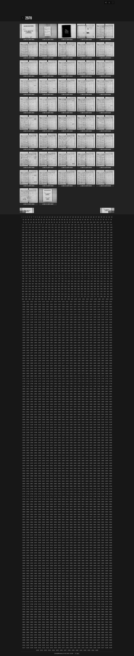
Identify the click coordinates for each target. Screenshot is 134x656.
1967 (35, 406)
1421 (94, 345)
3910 (75, 622)
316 (92, 240)
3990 (27, 632)
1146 (98, 314)
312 (79, 240)
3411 (102, 565)
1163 (75, 317)
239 (46, 235)
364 (66, 245)
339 (75, 242)
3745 (59, 604)
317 (95, 240)
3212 (43, 545)
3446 (59, 571)
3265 (71, 550)
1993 (43, 409)
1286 (106, 330)
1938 (102, 401)
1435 (59, 348)
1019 (59, 301)
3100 (55, 532)
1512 (79, 355)
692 (88, 271)
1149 (110, 314)
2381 (31, 453)
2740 (87, 491)
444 (59, 250)
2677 (110, 483)
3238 (55, 547)
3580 (43, 586)
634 (85, 265)
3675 (55, 596)
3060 (79, 527)
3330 (55, 558)
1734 (27, 381)
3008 (55, 522)
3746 (63, 604)
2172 (23, 430)
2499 (43, 465)
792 (43, 281)
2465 (90, 460)
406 (82, 248)
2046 (71, 414)
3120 (43, 535)
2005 (90, 409)
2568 (43, 473)
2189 (90, 430)
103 (88, 222)
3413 (110, 565)
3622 (27, 591)
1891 (98, 396)
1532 (67, 358)
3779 (102, 606)
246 (69, 235)
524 (33, 258)
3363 (94, 560)
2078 (106, 417)
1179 (47, 319)
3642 (106, 591)
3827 (110, 612)
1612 (110, 365)
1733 (23, 381)
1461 (63, 350)
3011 (67, 522)
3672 (43, 596)
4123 (98, 645)
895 (101, 289)
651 (49, 268)
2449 (27, 460)
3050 (39, 527)
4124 (102, 645)
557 (49, 260)
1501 (35, 355)
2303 (87, 442)
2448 (23, 460)
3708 (94, 599)
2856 (90, 504)
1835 (59, 391)
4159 (73, 650)
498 (39, 255)
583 (43, 263)
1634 (87, 368)
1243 (27, 327)
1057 (110, 304)
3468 (55, 573)
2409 (51, 455)
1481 (47, 353)
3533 (39, 581)
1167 (90, 317)
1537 (87, 358)
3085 (87, 530)
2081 (27, 419)
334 (59, 242)
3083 (79, 530)
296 (26, 240)
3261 (55, 550)
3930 (63, 624)
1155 (43, 317)
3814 (59, 612)
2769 (110, 494)
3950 (51, 627)
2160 (67, 427)
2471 (23, 463)
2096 (87, 419)
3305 (47, 555)
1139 (71, 314)
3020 (102, 522)
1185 (71, 319)
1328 (90, 335)
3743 (51, 604)
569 (88, 260)
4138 (67, 647)
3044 (106, 524)
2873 (67, 506)
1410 (51, 345)
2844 (43, 504)
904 (39, 291)
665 (95, 268)
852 (52, 286)
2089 (59, 419)
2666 (67, 483)
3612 (79, 588)
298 (33, 240)
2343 (63, 447)
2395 (87, 453)
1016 (47, 301)
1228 (59, 324)
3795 (75, 609)
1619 (27, 368)
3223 (87, 545)
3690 (23, 599)
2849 (63, 504)
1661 (102, 371)
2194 (110, 430)
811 (105, 281)
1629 (67, 368)
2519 (31, 468)
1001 (79, 299)
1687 (23, 376)
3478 (94, 573)
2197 (31, 432)
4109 (43, 645)
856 (66, 286)
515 (95, 255)
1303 (83, 332)
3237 (51, 547)
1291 (35, 332)
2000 (71, 409)
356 (39, 245)
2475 (39, 463)
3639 (94, 591)
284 (79, 237)
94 (62, 222)
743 (72, 276)
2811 (94, 499)
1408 (43, 345)
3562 (63, 583)
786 (23, 281)
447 (69, 250)
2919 (67, 512)
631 (75, 265)
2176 (39, 430)
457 (101, 250)
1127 (23, 314)
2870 (55, 506)
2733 (59, 491)
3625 (39, 591)
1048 (75, 304)
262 (30, 237)
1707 (102, 376)
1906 (67, 399)
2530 (75, 468)
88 (46, 222)
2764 (90, 494)
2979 (31, 519)
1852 (35, 394)
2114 (67, 422)
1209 (75, 322)
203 (39, 232)
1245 (35, 327)
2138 (71, 424)
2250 (59, 437)
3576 (27, 586)
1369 (71, 340)
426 (33, 250)
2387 (55, 453)
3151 (75, 537)
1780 (23, 386)
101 (81, 222)
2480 (59, 463)
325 (30, 242)
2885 (23, 509)
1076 (94, 306)
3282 (47, 553)
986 (29, 299)
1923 (43, 401)
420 (105, 248)
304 (52, 240)
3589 (79, 586)
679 (46, 271)
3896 (110, 619)
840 (108, 283)
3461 (27, 573)
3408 (90, 565)
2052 (94, 414)
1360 (35, 340)
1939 (106, 401)
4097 (87, 642)
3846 (94, 614)
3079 (63, 530)
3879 (43, 619)
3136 (106, 535)
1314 (35, 335)
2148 (110, 424)
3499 (87, 576)
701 (26, 273)
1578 (67, 363)
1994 (47, 409)
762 (39, 278)
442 (52, 250)
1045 (63, 304)
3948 (43, 627)
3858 (51, 617)
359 (49, 245)
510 (79, 255)
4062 (39, 640)
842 (23, 286)
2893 (55, 509)
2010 (110, 409)
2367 (67, 450)
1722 (71, 378)
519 (108, 255)
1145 (94, 314)
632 (79, 265)
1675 (67, 373)
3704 (79, 599)
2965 (67, 517)
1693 (47, 376)
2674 (98, 483)
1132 (43, 314)
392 (36, 248)
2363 (51, 450)
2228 (63, 435)
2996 (98, 519)
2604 (94, 476)
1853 (39, 394)
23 (60, 217)
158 (75, 227)
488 (98, 253)
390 (30, 248)
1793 (75, 386)
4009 (102, 632)
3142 (39, 537)
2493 (110, 463)
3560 (55, 583)
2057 (23, 417)
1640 (110, 368)
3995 (47, 632)
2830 (79, 501)
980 (101, 296)
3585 (63, 586)
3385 (90, 563)
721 (92, 273)
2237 (98, 435)
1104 (23, 312)
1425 (110, 345)
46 (28, 219)
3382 (79, 563)
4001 (71, 632)
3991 (31, 632)
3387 (98, 563)
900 (26, 291)
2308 (106, 442)
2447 (110, 458)
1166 (87, 317)
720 (88, 273)
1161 (67, 317)
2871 (59, 506)
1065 (51, 306)
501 (49, 255)
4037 (31, 637)
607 (26, 265)
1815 (71, 389)
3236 (47, 547)
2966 (71, 517)
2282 (94, 440)
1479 (39, 353)
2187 (83, 430)
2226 (55, 435)
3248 (94, 547)
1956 (83, 404)
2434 (59, 458)
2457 (59, 460)
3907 (63, 622)
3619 (106, 588)
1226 (51, 324)
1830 (39, 391)
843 (26, 286)
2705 (39, 489)
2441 (87, 458)
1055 (102, 304)
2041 (51, 414)
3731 (94, 601)
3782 (23, 609)
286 (85, 237)
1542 (106, 358)
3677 (63, 596)
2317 (51, 445)
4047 (71, 637)
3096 (39, 532)
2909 (27, 512)
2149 (23, 427)
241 (52, 235)
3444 (51, 571)
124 (66, 224)
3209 (31, 545)
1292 (39, 332)
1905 (63, 399)
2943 (71, 514)
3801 (98, 609)
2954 (23, 517)
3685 (94, 596)
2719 (94, 489)
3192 (55, 542)
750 (95, 276)
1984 (98, 406)
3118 (35, 535)
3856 (43, 617)
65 (77, 219)
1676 (71, 373)
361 (56, 245)
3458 (106, 571)
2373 (90, 450)
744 (75, 276)
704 (36, 273)
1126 (110, 312)
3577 (31, 586)
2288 (27, 442)
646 (33, 268)
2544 (39, 471)
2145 (98, 424)
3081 (71, 530)
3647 (35, 594)
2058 (27, 417)
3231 (27, 547)
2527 (63, 468)
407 (85, 248)
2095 (83, 419)
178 (49, 230)
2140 (79, 424)
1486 (67, 353)
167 (105, 227)
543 (95, 258)
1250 (55, 327)
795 (52, 281)
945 (82, 294)
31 (80, 217)
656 (66, 268)
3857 (47, 617)
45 (26, 219)
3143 (43, 537)
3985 (98, 629)
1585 (94, 363)
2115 (71, 422)
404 (75, 248)
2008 (102, 409)
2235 (90, 435)
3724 (67, 601)
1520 (110, 355)
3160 (110, 537)
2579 (87, 473)
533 (62, 258)
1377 (102, 340)
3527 (106, 578)
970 (72, 296)
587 (56, 263)
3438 (27, 571)
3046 (23, 527)
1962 (106, 404)
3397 (47, 565)
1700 (75, 376)
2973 (98, 517)
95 (64, 222)
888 (79, 289)
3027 (39, 524)
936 (52, 294)
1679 (83, 373)
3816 (67, 612)
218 (85, 232)
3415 (27, 568)
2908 (23, 512)
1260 (94, 327)
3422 (55, 568)
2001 (75, 409)
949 (95, 294)
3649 (43, 594)
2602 (87, 476)
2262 (106, 437)
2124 (106, 422)
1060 (31, 306)
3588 (75, 586)
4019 (51, 635)
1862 (75, 394)
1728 (94, 378)
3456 (98, 571)
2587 (27, 476)
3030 (51, 524)
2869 (51, 506)
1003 (87, 299)
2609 (23, 478)
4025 (75, 635)
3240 (63, 547)
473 (62, 253)
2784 (79, 496)
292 (105, 237)
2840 (27, 504)
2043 (59, 414)
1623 (43, 368)
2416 (79, 455)
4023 (67, 635)
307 (62, 240)
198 (23, 232)
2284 (102, 440)
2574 (67, 473)
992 (49, 299)
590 (66, 263)
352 (26, 245)
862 (85, 286)
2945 (79, 514)
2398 (98, 453)
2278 (79, 440)
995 (59, 299)
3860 (59, 617)
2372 (87, 450)
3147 (59, 537)
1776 (98, 383)
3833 (43, 614)
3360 (83, 560)
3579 (39, 586)
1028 (94, 301)
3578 (35, 586)
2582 (98, 473)
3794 (71, 609)
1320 (59, 335)
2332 (110, 445)
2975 (106, 517)
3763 (39, 606)
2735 (67, 491)
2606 (102, 476)
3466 (47, 573)
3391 (23, 565)
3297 (106, 553)
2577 (79, 473)
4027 (83, 635)
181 (59, 230)
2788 (94, 496)
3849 (106, 614)
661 (82, 268)
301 (43, 240)
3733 (102, 601)
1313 (31, 335)
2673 (94, 483)
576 (111, 260)
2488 (90, 463)
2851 (71, 504)
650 (46, 268)
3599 (27, 588)
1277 (71, 330)
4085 (39, 642)
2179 (51, 430)
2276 (71, 440)
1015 (43, 301)
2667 (71, 483)
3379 (67, 563)
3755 (98, 604)
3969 (35, 629)
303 (49, 240)
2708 (51, 489)
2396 (90, 453)
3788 (47, 609)
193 (98, 230)
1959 (94, 404)
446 (66, 250)
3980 (79, 629)
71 (93, 219)
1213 (90, 322)
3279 (35, 553)
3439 (31, 571)
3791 (59, 609)
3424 (63, 568)
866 (98, 286)
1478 (35, 353)
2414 (71, 455)
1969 (43, 406)
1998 (63, 409)
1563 (98, 360)
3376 (55, 563)
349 (108, 242)
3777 (94, 606)
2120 (90, 422)
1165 (83, 317)
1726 (87, 378)
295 (23, 240)
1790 (63, 386)
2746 (110, 491)
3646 (31, 594)
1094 (75, 309)
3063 (90, 527)
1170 (102, 317)
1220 (27, 324)
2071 (79, 417)
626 (59, 265)
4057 (110, 637)
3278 (31, 553)
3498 (83, 576)
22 (57, 217)
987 (33, 299)
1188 (83, 319)
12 (44, 217)
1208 (71, 322)
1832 (47, 391)
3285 (59, 553)
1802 (110, 386)
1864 (83, 394)
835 (92, 283)
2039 (43, 414)
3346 (27, 560)
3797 (83, 609)
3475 (83, 573)
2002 (79, 409)
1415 (71, 345)
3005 (43, 522)
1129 (31, 314)
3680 (75, 596)
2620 (67, 478)
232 (33, 235)
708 (49, 273)
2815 (110, 499)
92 (57, 222)
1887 (83, 396)
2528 (67, 468)
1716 (47, 378)
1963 (110, 404)
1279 (79, 330)
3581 (47, 586)
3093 (27, 532)
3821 (87, 612)
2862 (23, 506)
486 (92, 253)
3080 (67, 530)
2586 (23, 476)
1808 (43, 389)
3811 (47, 612)
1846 (102, 391)
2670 (83, 483)
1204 (55, 322)
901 (30, 291)
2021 (63, 412)
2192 (102, 430)
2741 (90, 491)
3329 (51, 558)
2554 (79, 471)
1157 (51, 317)
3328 (47, 558)
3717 (39, 601)
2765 (94, 494)
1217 (106, 322)
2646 (79, 481)
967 (62, 296)
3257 (39, 550)
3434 (102, 568)
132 (82, 224)
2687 (59, 486)
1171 (106, 317)
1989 (27, 409)
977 (95, 296)
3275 (110, 550)
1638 (102, 368)
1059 (27, 306)
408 (88, 248)
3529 (23, 581)
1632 (79, 368)
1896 (27, 399)
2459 (67, 460)
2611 (31, 478)
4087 (47, 642)
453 (88, 250)
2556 (87, 471)
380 (88, 245)
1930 (71, 401)
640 (105, 265)
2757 (63, 494)
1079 (106, 306)
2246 (43, 437)
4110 (47, 645)
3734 (106, 601)
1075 (90, 306)
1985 (102, 406)
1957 (87, 404)
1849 (23, 394)
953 (108, 294)
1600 (63, 365)
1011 (27, 301)
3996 (51, 632)
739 (59, 276)
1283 (94, 330)
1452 (27, 350)
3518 (71, 578)
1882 (63, 396)
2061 (39, 417)
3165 (39, 540)
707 (46, 273)
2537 (102, 468)
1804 (27, 389)
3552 (23, 583)
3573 (106, 583)
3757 (106, 604)
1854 (43, 394)
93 (59, 222)
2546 (47, 471)
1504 (47, 355)
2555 (83, 471)
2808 (83, 499)
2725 (27, 491)
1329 (94, 335)
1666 (31, 373)
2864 (31, 506)
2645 (75, 481)
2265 (27, 440)
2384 (43, 453)
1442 (87, 348)
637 (95, 265)
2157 (55, 427)
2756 (59, 494)
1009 (111, 299)
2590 (39, 476)
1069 (67, 306)
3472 (71, 573)
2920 (71, 512)
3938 (94, 624)
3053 (51, 527)
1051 (87, 304)
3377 (59, 563)
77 (108, 219)
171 (26, 230)
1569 (31, 363)
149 (46, 227)
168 (108, 227)
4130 (35, 647)
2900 (83, 509)
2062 (43, 417)
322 (111, 240)
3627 (47, 591)
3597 (110, 586)
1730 (102, 378)
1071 (75, 306)
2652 (102, 481)
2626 (90, 478)
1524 (35, 358)
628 (66, 265)
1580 (75, 363)
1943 (31, 404)
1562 (94, 360)
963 (49, 296)
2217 (110, 432)
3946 (35, 627)
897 (108, 289)
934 (46, 294)
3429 (83, 568)
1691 (39, 376)
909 (56, 291)
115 (36, 224)
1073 (83, 306)
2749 (31, 494)
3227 (102, 545)
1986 (106, 406)
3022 (110, 522)
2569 (47, 473)
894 (98, 289)
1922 (39, 401)
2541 (27, 471)
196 (108, 230)
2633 (27, 481)
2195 (23, 432)
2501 (51, 465)
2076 (98, 417)
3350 (43, 560)
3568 (87, 583)
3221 (79, 545)
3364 (98, 560)
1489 (79, 353)
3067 (106, 527)
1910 (83, 399)
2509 (83, 465)
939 (62, 294)
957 (30, 296)
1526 (43, 358)
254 (95, 235)
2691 (75, 486)
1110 (47, 312)
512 (85, 255)
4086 (43, 642)
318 (98, 240)
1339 (43, 337)
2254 (75, 437)
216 (79, 232)
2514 (102, 465)
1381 (27, 342)
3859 (55, 617)
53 (46, 219)
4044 (59, 637)
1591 (27, 365)
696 (101, 271)
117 (43, 224)
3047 (27, 527)
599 (95, 263)
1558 (79, 360)
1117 (75, 312)
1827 (27, 391)
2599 (75, 476)
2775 (43, 496)
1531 (63, 358)
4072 (79, 640)
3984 (94, 629)
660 (79, 268)
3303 (39, 555)
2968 (79, 517)
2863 (27, 506)
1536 (83, 358)
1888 (87, 396)
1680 (87, 373)
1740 (51, 381)
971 (75, 296)
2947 (87, 514)
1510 (71, 355)
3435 (106, 568)
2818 (31, 501)
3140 (31, 537)
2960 (47, 517)
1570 (35, 363)
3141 (35, 537)
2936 (43, 514)
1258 (87, 327)
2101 (106, 419)
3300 (27, 555)
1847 (106, 391)
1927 (59, 401)
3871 (102, 617)
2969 (83, 517)
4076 (94, 640)
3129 (79, 535)
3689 (110, 596)
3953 (63, 627)
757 (26, 278)
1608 (94, 365)
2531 (79, 468)
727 (111, 273)
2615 (47, 478)
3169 (55, 540)
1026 (87, 301)
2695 (90, 486)
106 (97, 222)
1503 (43, 355)
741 (66, 276)
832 (82, 283)
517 (101, 255)
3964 (106, 627)
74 (100, 219)
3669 (31, 596)
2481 (63, 463)
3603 (43, 588)
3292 (87, 553)
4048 (75, 637)
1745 (67, 381)
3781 (110, 606)
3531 (31, 581)
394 (43, 248)
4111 (51, 645)
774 (75, 278)
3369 (27, 563)
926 (111, 291)
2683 (43, 486)
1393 (75, 342)
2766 (98, 494)
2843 (39, 504)
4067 (59, 640)
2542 (31, 471)
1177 (39, 319)
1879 (51, 396)
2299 (71, 442)
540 (85, 258)
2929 (106, 512)
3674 (51, 596)
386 (108, 245)
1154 (39, 317)
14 (49, 217)
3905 (55, 622)
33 (86, 217)
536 (72, 258)
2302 (83, 442)
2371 (83, 450)
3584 (59, 586)
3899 (31, 622)
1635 (90, 368)
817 (33, 283)
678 (43, 271)
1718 (55, 378)
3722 (59, 601)
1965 (27, 406)
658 (72, 268)
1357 (23, 340)
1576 (59, 363)
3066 (102, 527)
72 (95, 219)
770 (66, 278)
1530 (59, 358)
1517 (98, 355)
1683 (98, 373)
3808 (35, 612)
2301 (79, 442)
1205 (59, 322)
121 (56, 224)
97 (70, 222)
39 (101, 217)
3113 (106, 532)
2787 (90, 496)
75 (103, 219)
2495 (27, 465)
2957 (35, 517)
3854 (35, 617)
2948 (90, 514)
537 (75, 258)
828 (69, 283)
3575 (23, 586)
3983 (90, 629)
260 (23, 237)
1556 (71, 360)
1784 (39, 386)
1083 (31, 309)
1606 (87, 365)
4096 (83, 642)
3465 (43, 573)
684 (62, 271)
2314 (39, 445)
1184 (67, 319)
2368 (71, 450)
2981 (39, 519)
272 (62, 237)
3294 (94, 553)
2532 (83, 468)
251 (85, 235)
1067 (59, 306)
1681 (90, 373)
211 (66, 232)
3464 (39, 573)
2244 (35, 437)
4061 (35, 640)
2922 (79, 512)
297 (30, 240)
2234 (87, 435)
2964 (63, 517)
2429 (39, 458)
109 (107, 222)
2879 (90, 506)
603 (108, 263)
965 (56, 296)
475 (69, 253)
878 (46, 289)
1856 (51, 394)
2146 (102, 424)
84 (36, 222)
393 (39, 248)
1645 (39, 371)
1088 (51, 309)
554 (39, 260)
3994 (43, 632)
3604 (47, 588)
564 (72, 260)
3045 (110, 524)
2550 (63, 471)
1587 (102, 363)
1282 (90, 330)
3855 (39, 617)
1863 (79, 394)
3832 (39, 614)
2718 (90, 489)
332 (52, 242)
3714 (27, 601)
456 (98, 250)
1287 (110, 330)
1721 (67, 378)
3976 (63, 629)
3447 (63, 571)
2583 (102, 473)
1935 (90, 401)
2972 (94, 517)
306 (59, 240)
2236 (94, 435)
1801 (106, 386)
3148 (63, 537)
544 (98, 258)
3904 (51, 622)
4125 (106, 645)
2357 (27, 450)
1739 (47, 381)
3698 (55, 599)
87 (44, 222)
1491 (87, 353)
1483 (55, 353)
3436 (110, 568)
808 (95, 281)
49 (36, 219)
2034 (23, 414)
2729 (43, 491)
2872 (63, 506)
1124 (102, 312)
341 (82, 242)
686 (69, 271)
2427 (31, 458)
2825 (59, 501)
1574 (51, 363)
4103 (110, 642)
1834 (55, 391)
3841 (75, 614)
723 (98, 273)
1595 (43, 365)
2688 (63, 486)
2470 (110, 460)
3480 (102, 573)
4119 (83, 645)
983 (111, 296)
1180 (51, 319)
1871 (110, 394)
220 (92, 232)
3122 (51, 535)
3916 (98, 622)
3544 (83, 581)
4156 (61, 650)
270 (56, 237)
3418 (39, 568)
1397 (90, 342)
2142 (87, 424)
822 (49, 283)
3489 (47, 576)
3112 (102, 532)
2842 (35, 504)
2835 (98, 501)
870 (111, 286)
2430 (43, 458)
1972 (51, 406)
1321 (63, 335)
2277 (75, 440)
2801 (55, 499)
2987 (63, 519)
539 (82, 258)
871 (23, 289)
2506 (71, 465)
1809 (47, 389)
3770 (67, 606)
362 (59, 245)
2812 (98, 499)
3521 (83, 578)
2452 (39, 460)
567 (82, 260)
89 (49, 222)
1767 (63, 383)
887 (75, 289)
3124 (59, 535)
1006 (99, 299)
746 (82, 276)
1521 (23, 358)
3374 (47, 563)
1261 (98, 327)
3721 (55, 601)
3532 (35, 581)
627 (62, 265)
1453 (31, 350)
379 (85, 245)
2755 (55, 494)
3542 (75, 581)
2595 (59, 476)
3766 (51, 606)
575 (108, 260)
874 (33, 289)
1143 (87, 314)
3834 (47, 614)
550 (26, 260)
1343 (59, 337)
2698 (102, 486)
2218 (23, 435)
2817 (27, 501)
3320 (106, 555)
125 (69, 224)
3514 (55, 578)
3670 (35, 596)
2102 (110, 419)
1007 (103, 299)
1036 (27, 304)
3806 (27, 612)
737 (52, 276)
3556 (39, 583)
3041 (94, 524)
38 (99, 217)
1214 (94, 322)
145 (33, 227)
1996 (55, 409)
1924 (47, 401)
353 (30, 245)
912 (66, 291)
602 (105, 263)
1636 (94, 368)
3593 (94, 586)
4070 (71, 640)
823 (52, 283)
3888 (79, 619)
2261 (102, 437)
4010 (106, 632)
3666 (110, 594)
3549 (102, 581)
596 (85, 263)
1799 (98, 386)
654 (59, 268)
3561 (59, 583)
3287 (67, 553)
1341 (51, 337)
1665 (27, 373)
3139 (27, 537)
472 (59, 253)
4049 (79, 637)
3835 (51, 614)
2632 (23, 481)
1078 (102, 306)
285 (82, 237)
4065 (51, 640)
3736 (23, 604)
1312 (27, 335)
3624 (35, 591)
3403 (71, 565)
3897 (23, 622)
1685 (106, 373)
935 (49, 294)
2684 (47, 486)
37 (96, 217)
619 (36, 265)
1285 (102, 330)
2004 (87, 409)
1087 (47, 309)
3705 (83, 599)
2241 (23, 437)
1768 (67, 383)
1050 (83, 304)
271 (59, 237)
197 (111, 230)
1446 (102, 348)
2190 (94, 430)
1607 (90, 365)
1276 (67, 330)
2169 (102, 427)
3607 (59, 588)
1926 (55, 401)
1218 (110, 322)
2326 (87, 445)
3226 (98, 545)
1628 (63, 368)
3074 (43, 530)
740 (62, 276)
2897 (71, 509)
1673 (59, 373)
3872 (106, 617)
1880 (55, 396)
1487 (71, 353)
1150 (23, 317)
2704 (35, 489)
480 (85, 253)
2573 (63, 473)
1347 (75, 337)
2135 (59, 424)
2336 (35, 447)
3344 (110, 558)
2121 (94, 422)
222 (98, 232)
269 (52, 237)
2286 (110, 440)
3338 (87, 558)
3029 (47, 524)
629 (69, 265)
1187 (79, 319)
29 (75, 217)
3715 (31, 601)
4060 (31, 640)
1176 (35, 319)
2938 (51, 514)
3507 (27, 578)
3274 (106, 550)
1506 (55, 355)
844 (30, 286)
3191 (51, 542)
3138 (23, 537)
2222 (39, 435)
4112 (55, 645)
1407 (39, 345)
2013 (31, 412)
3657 (75, 594)
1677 (75, 373)
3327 (43, 558)
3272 (98, 550)
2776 (47, 496)
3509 (35, 578)
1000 (75, 299)
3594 (98, 586)
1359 (31, 340)
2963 (59, 517)
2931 (23, 514)
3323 (27, 558)
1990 (31, 409)
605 (23, 265)
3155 (90, 537)
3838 (63, 614)
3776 (90, 606)
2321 (67, 445)
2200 (43, 432)
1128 (27, 314)
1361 (39, 340)
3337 (83, 558)
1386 (47, 342)
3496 (75, 576)
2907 (110, 509)
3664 (102, 594)
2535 (94, 468)
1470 (94, 350)
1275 (63, 330)
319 (101, 240)
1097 (87, 309)
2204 (59, 432)
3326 (39, 558)
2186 (79, 430)
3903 (47, 622)
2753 (47, 494)
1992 (39, 409)
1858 (59, 394)
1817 (79, 389)
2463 (83, 460)
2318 (55, 445)
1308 (102, 332)
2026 (83, 412)
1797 (90, 386)
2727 (35, 491)
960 (39, 296)
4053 (94, 637)
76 (106, 219)
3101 (59, 532)
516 (98, 255)
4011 (110, 632)
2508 (79, 465)
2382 (35, 453)
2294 (51, 442)
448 (72, 250)
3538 (59, 581)
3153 (83, 537)
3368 (23, 563)
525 (36, 258)
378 (82, 245)
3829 (27, 614)
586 (52, 263)
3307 (55, 555)
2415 (75, 455)
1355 (106, 337)
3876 (31, 619)
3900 (35, 622)
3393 (31, 565)
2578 (83, 473)
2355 (110, 447)
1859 (63, 394)
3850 (110, 614)
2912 (39, 512)
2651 (98, 481)
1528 (51, 358)
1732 (110, 378)
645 (30, 268)
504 (59, 255)
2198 (35, 432)
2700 (110, 486)
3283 (51, 553)
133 (85, 224)
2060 (35, 417)
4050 (83, 637)
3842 (79, 614)
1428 (31, 348)
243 (59, 235)
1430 (39, 348)
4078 (102, 640)
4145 (94, 647)
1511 (75, 355)
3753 (90, 604)
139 (105, 224)
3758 (110, 604)
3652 (55, 594)
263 (33, 237)
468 (46, 253)
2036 (31, 414)
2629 (102, 478)
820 (43, 283)
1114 (63, 312)
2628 (98, 478)
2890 (43, 509)
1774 (90, 383)
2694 (87, 486)
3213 (47, 545)
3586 (67, 586)
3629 (55, 591)
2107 (39, 422)
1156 (47, 317)
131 (79, 224)
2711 (63, 489)
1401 (106, 342)
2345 (71, 447)
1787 (51, 386)
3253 (23, 550)
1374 (90, 340)
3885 (67, 619)
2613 (39, 478)
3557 (43, 583)
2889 (39, 509)
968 (66, 296)
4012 (23, 635)
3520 (79, 578)
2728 (39, 491)
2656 (27, 483)
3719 (47, 601)
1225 (47, 324)
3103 (67, 532)
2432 (51, 458)
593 (75, 263)
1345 (67, 337)
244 (62, 235)
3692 (31, 599)
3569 (90, 583)
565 (75, 260)
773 (72, 278)
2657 (31, 483)
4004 (83, 632)
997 (65, 299)
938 (59, 294)
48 (33, 219)
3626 (43, 591)
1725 (83, 378)
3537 (55, 581)
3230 (23, 547)
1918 (23, 401)
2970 (87, 517)
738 (56, 276)
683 (59, 271)
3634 (75, 591)
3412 (106, 565)
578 (26, 263)
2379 (23, 453)
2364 (55, 450)
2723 (110, 489)
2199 (39, 432)
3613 (83, 588)
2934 (35, 514)
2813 (102, 499)
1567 (23, 363)
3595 (102, 586)
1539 (94, 358)
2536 (98, 468)
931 (36, 294)
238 (43, 235)
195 (105, 230)
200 (30, 232)
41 (106, 217)
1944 (35, 404)
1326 (83, 335)
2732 (55, 491)
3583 (55, 586)
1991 (35, 409)
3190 (47, 542)
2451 (35, 460)
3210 (35, 545)
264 (36, 237)
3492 (59, 576)
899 (23, 291)
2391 (71, 453)
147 (39, 227)
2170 (106, 427)
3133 (94, 535)
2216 (106, 432)
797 (59, 281)
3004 (39, 522)
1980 (83, 406)
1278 (75, 330)
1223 (39, 324)
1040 (43, 304)
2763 (87, 494)
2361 (43, 450)
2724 (23, 491)
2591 (43, 476)
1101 (102, 309)
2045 (67, 414)
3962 (98, 627)
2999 (110, 519)
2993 (87, 519)
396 (49, 248)
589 (62, 263)
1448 (110, 348)
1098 (90, 309)
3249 (98, 547)
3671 (39, 596)
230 (26, 235)
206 (49, 232)
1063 (43, 306)
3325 (35, 558)
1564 (102, 360)
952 (105, 294)
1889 (90, 396)
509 (75, 255)
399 (59, 248)
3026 (35, 524)
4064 (47, 640)
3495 (71, 576)
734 (43, 276)
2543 (35, 471)
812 (108, 281)
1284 (98, 330)
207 (52, 232)
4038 (35, 637)
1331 (102, 335)
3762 (35, 606)
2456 (55, 460)
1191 (94, 319)
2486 (83, 463)
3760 (27, 606)
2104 (27, 422)
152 (56, 227)
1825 (110, 389)
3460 (23, 573)
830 (75, 283)
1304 (87, 332)
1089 (55, 309)
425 (30, 250)
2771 (27, 496)
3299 (23, 555)
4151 (41, 650)
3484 (27, 576)
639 (101, 265)
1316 (43, 335)
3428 (79, 568)
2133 (51, 424)
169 (111, 227)
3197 (75, 542)
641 (108, 265)
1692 (43, 376)
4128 (27, 647)
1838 (71, 391)
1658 (90, 371)
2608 (110, 476)
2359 (35, 450)
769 (62, 278)
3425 (67, 568)
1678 (79, 373)
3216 (59, 545)
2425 (23, 458)
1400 (102, 342)
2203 (55, 432)
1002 (83, 299)
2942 (67, 514)
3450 (75, 571)
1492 (90, 353)
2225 (51, 435)
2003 (83, 409)
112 (26, 224)
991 (46, 299)
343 (88, 242)
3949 (47, 627)
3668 (27, 596)
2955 (27, 517)
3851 (23, 617)
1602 (71, 365)
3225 (94, 545)
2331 (106, 445)
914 (72, 291)
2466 (94, 460)
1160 (63, 317)
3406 (83, 565)
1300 (71, 332)
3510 (39, 578)
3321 (110, 555)
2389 (63, 453)
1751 (90, 381)
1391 (67, 342)
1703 (87, 376)
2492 (106, 463)
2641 (59, 481)
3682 (83, 596)
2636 (39, 481)
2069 (71, 417)
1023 (75, 301)
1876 (39, 396)
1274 (59, 330)
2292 (43, 442)
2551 (67, 471)
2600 (79, 476)
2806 (75, 499)
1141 (79, 314)
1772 (83, 383)
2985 (55, 519)
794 (49, 281)
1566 (110, 360)
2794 (27, 499)
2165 (87, 427)
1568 (27, 363)
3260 (51, 550)
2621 (71, 478)
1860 (67, 394)
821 (46, 283)
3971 (43, 629)
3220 (75, 545)
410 (95, 248)
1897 (31, 399)
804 (82, 281)
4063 (43, 640)
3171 (63, 540)
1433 (51, 348)
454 (92, 250)
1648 (51, 371)
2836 (102, 501)
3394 (35, 565)
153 (59, 227)
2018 (51, 412)
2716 (83, 489)
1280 (83, 330)
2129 (35, 424)
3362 (90, 560)
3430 (87, 568)
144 (30, 227)
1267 (31, 330)
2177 (43, 430)
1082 (27, 309)
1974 (59, 406)
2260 (98, 437)
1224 (43, 324)
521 (23, 258)
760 (33, 278)
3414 (23, 568)
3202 (94, 542)
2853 (79, 504)
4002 (75, 632)
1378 (106, 340)
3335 (75, 558)
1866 (90, 394)
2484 (75, 463)
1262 (102, 327)
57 (57, 219)
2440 (83, 458)
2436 (67, 458)
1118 (79, 312)
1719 (59, 378)
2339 (47, 447)
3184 (23, 542)
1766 (59, 383)
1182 (59, 319)
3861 (63, 617)
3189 (43, 542)
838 (101, 283)
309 (69, 240)
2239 (106, 435)
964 (52, 296)
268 (49, 237)
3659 (83, 594)
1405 (31, 345)
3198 (79, 542)
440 (46, 250)
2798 (43, 499)
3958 (83, 627)
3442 (43, 571)
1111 (51, 312)
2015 (39, 412)
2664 (59, 483)
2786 (87, 496)
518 (105, 255)
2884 (110, 506)
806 (88, 281)
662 (85, 268)
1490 (83, 353)
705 (39, 273)
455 (95, 250)
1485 (63, 353)
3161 (23, 540)
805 (85, 281)
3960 (90, 627)
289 (95, 237)
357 (43, 245)
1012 (31, 301)
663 (88, 268)
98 (72, 222)
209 (59, 232)
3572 (102, 583)
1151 (27, 317)
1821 (94, 389)
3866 (83, 617)
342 (85, 242)
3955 (71, 627)
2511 (90, 465)
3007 (51, 522)
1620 (31, 368)
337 (69, 242)
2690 (71, 486)
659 (75, 268)
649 (43, 268)
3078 (59, 530)
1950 (59, 404)
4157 (65, 650)
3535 (47, 581)
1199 (35, 322)
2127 (27, 424)
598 (92, 263)
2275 (67, 440)
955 (23, 296)
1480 (43, 353)
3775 (87, 606)
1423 (102, 345)
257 (105, 235)
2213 (94, 432)
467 (43, 253)
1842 (87, 391)
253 (92, 235)
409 (92, 248)
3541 (71, 581)
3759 (23, 606)
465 (36, 253)
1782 (31, 386)
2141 (83, 424)
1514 (87, 355)
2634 (31, 481)
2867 (43, 506)
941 (69, 294)
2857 (94, 504)
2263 (110, 437)
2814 (106, 499)
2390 (67, 453)
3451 (79, 571)
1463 (71, 350)
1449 (23, 350)
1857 (55, 394)
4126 (110, 645)
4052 (90, 637)
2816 (23, 501)
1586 (98, 363)
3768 (59, 606)
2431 (47, 458)
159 (79, 227)
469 (49, 253)
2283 (98, 440)
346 (98, 242)
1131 (39, 314)
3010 (63, 522)
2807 (79, 499)
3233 (35, 547)
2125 (110, 422)
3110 (94, 532)
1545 (27, 360)
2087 (51, 419)
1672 (55, 373)
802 (75, 281)
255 (98, 235)
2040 (47, 414)
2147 (106, 424)
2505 (67, 465)
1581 (79, 363)
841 (111, 283)
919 (88, 291)
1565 (106, 360)
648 (39, 268)
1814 (67, 389)
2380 (27, 453)
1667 (35, 373)
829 (72, 283)
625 (56, 265)
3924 (39, 624)
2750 (35, 494)
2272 (55, 440)
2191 (98, 430)
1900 (43, 399)
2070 (75, 417)
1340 (47, 337)
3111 (98, 532)
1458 (51, 350)
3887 (75, 619)
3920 (23, 624)
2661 (47, 483)
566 (79, 260)
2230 (71, 435)
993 (52, 299)
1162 (71, 317)
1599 (59, 365)
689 (79, 271)
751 (98, 276)
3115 (23, 535)
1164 (79, 317)
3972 (47, 629)
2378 (110, 450)
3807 (31, 612)
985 (26, 299)
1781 (27, 386)
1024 (79, 301)
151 (52, 227)
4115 (67, 645)
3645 (27, 594)
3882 (55, 619)
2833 (90, 501)
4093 (71, 642)
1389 (59, 342)
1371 (79, 340)
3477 (90, 573)
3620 (110, 588)
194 (101, 230)
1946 (43, 404)
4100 (98, 642)
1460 (59, 350)
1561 (90, 360)
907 (49, 291)
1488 (75, 353)
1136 (59, 314)
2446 (106, 458)
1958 (90, 404)
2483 (71, 463)
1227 (55, 324)
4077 (98, 640)
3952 (59, 627)
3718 (43, 601)
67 (82, 219)
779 (92, 278)
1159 (59, 317)
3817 (71, 612)
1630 (71, 368)
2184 (71, 430)
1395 (83, 342)
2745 (106, 491)
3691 (27, 599)
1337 (35, 337)
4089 (55, 642)
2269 (43, 440)
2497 (35, 465)
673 (30, 271)
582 (39, 263)
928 (26, 294)
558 (52, 260)
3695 (43, 599)
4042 (51, 637)
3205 (106, 542)
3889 (83, 619)
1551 (51, 360)
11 (42, 217)
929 (30, 294)
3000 (23, 522)
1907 (71, 399)
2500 (47, 465)
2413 (67, 455)
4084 (35, 642)
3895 (106, 619)
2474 (35, 463)
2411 (59, 455)
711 (59, 273)
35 (91, 217)
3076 (51, 530)
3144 (47, 537)
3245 (83, 547)
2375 (98, 450)
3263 (63, 550)
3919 (110, 622)
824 (56, 283)
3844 (87, 614)
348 (105, 242)
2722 (106, 489)
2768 (106, 494)
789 (33, 281)
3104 (71, 532)
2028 (90, 412)
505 (62, 255)
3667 (23, 596)
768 (59, 278)
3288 (71, 553)
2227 (59, 435)
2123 (102, 422)
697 (105, 271)
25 (65, 217)
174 (36, 230)
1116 (71, 312)
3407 (87, 565)
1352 (94, 337)
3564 (71, 583)
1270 (43, 330)
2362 (47, 450)
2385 (47, 453)
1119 (83, 312)
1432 (47, 348)
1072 (79, 306)
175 (39, 230)
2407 (43, 455)
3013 (75, 522)
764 (46, 278)
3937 (90, 624)
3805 (23, 612)
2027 (87, 412)
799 (66, 281)
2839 (23, 504)
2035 (27, 414)
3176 (83, 540)
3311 (71, 555)
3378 (63, 563)
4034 (110, 635)
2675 (102, 483)
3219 (71, 545)
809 (98, 281)
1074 (87, 306)
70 (90, 219)
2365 (59, 450)
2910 (31, 512)
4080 (110, 640)
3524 (94, 578)
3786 (39, 609)
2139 (75, 424)
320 (105, 240)
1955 (79, 404)
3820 (83, 612)
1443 (90, 348)
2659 (39, 483)
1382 (31, 342)
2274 (63, 440)
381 (92, 245)
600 (98, 263)
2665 (63, 483)
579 (30, 263)
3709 (98, 599)
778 (88, 278)
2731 (51, 491)
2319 (59, 445)
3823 (94, 612)
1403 (23, 345)
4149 (110, 647)
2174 (31, 430)
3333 (67, 558)
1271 (47, 330)
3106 (79, 532)
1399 (98, 342)
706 (43, 273)
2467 (98, 460)
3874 (23, 619)
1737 (39, 381)
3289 (75, 553)
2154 (43, 427)
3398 (51, 565)
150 (49, 227)
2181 (59, 430)
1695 (55, 376)
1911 (87, 399)
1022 (71, 301)
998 (69, 299)
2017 (47, 412)
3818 (75, 612)
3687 (102, 596)
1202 (47, 322)
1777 (102, 383)
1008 (107, 299)
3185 (27, 542)
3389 (106, 563)
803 (79, 281)
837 (98, 283)
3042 (98, 524)
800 (69, 281)
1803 (23, 389)
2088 (55, 419)
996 (62, 299)
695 (98, 271)
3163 (31, 540)
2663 (55, 483)
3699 (59, 599)
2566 (35, 473)
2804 (67, 499)
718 (82, 273)
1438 (71, 348)
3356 (67, 560)
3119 (39, 535)
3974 (55, 629)
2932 (27, 514)
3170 (59, 540)
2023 (71, 412)
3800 (94, 609)
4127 (23, 647)
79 (23, 222)
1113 (59, 312)
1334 (23, 337)
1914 (98, 399)
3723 (63, 601)
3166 (43, 540)
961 (43, 296)
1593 (35, 365)
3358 (75, 560)
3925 (43, 624)
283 (75, 237)
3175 (79, 540)
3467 (51, 573)
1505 (51, 355)
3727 (79, 601)
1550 (47, 360)
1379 (110, 340)
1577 (63, 363)
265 (39, 237)
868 (105, 286)
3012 (71, 522)
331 (49, 242)
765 (49, 278)
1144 (90, 314)
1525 (39, 358)
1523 (31, 358)
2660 (43, 483)
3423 (59, 568)
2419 (90, 455)
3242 (71, 547)
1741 (55, 381)
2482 (67, 463)
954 (111, 294)
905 (43, 291)
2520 (35, 468)
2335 (31, 447)
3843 (83, 614)
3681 (79, 596)
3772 (75, 606)
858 (72, 286)
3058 (71, 527)
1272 (51, 330)
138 (101, 224)
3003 (35, 522)
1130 (35, 314)
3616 (94, 588)
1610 (102, 365)
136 (95, 224)
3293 (90, 553)
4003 (79, 632)
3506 (23, 578)
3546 (90, 581)
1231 (71, 324)
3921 (27, 624)
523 (30, 258)
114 (33, 224)
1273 (55, 330)
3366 (106, 560)
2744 (102, 491)
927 (23, 294)
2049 (83, 414)
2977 (23, 519)
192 (95, 230)
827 (66, 283)
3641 (102, 591)
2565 (31, 473)
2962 (55, 517)
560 (59, 260)
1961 (102, 404)
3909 (71, 622)
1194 (106, 319)
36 (93, 217)
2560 (102, 471)
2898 (75, 509)
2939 (55, 514)
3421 (51, 568)
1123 (98, 312)
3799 (90, 609)
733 (39, 276)
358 (46, 245)
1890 (94, 396)
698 (108, 271)
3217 (63, 545)
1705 (94, 376)
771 (69, 278)
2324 (79, 445)
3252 (110, 547)
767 (56, 278)
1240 (106, 324)
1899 (39, 399)
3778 (98, 606)
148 (43, 227)
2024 (75, 412)
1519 (106, 355)
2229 (67, 435)
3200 (87, 542)
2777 (51, 496)
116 (39, 224)
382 (95, 245)
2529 (71, 468)
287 (88, 237)
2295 (55, 442)
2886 (27, 509)
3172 (67, 540)
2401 (110, 453)
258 (108, 235)
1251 (59, 327)
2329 (98, 445)
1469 (90, 350)
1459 (55, 350)
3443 (47, 571)
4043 (55, 637)
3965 (110, 627)
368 (72, 245)
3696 (47, 599)
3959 (87, 627)
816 (30, 283)
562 (66, 260)
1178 (43, 319)
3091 (110, 530)
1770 (75, 383)
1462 (67, 350)
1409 (47, 345)
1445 (98, 348)
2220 (31, 435)
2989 (71, 519)
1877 (43, 396)
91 (54, 222)
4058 (23, 640)
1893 (106, 396)
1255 (75, 327)
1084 (35, 309)
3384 (87, 563)
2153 (39, 427)
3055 (59, 527)
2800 (51, 499)
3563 (67, 583)
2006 (94, 409)
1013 (35, 301)
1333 (110, 335)
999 (72, 299)
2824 (55, 501)
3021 (106, 522)
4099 (94, 642)
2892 (51, 509)
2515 (106, 465)
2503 (59, 465)
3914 (90, 622)
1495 (102, 353)
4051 (87, 637)
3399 (55, 565)
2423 (106, 455)
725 (105, 273)
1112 (55, 312)
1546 (31, 360)
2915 (51, 512)
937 (56, 294)
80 (26, 222)
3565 (75, 583)
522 (26, 258)
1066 (55, 306)
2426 (27, 458)
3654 (63, 594)
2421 (98, 455)
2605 (98, 476)
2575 (71, 473)
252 (88, 235)
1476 (27, 353)
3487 (39, 576)
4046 (67, 637)
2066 (59, 417)
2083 (35, 419)
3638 (90, 591)
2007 (98, 409)
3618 (102, 588)
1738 (43, 381)
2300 (75, 442)
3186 (31, 542)
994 (56, 299)
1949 (55, 404)
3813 (55, 612)
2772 (31, 496)
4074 (87, 640)
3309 (63, 555)
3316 (90, 555)
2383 (39, 453)
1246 (39, 327)
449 (75, 250)
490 (105, 253)
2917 (59, 512)
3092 (23, 532)
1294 (47, 332)
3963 (102, 627)
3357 (71, 560)
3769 (63, 606)
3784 (31, 609)
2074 (90, 417)
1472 (102, 350)
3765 (47, 606)
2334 (27, 447)
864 (92, 286)
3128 (75, 535)
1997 (59, 409)
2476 (43, 463)
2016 (43, 412)
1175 (31, 319)
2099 (98, 419)
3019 (98, 522)
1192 (98, 319)
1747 (75, 381)
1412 (59, 345)
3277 (27, 553)
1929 (67, 401)
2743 (98, 491)
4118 (79, 645)
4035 (23, 637)
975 (88, 296)
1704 (90, 376)
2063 (47, 417)
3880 (47, 619)
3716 (35, 601)
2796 (35, 499)
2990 (75, 519)
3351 (47, 560)
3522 (87, 578)
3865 (79, 617)
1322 (67, 335)
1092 (67, 309)
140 (108, 224)
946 (85, 294)
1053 (94, 304)
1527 (47, 358)
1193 (102, 319)
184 (69, 230)
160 (82, 227)
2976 (110, 517)
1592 (31, 365)
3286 (63, 553)
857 (69, 286)
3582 (51, 586)
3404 (75, 565)
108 (104, 222)
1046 (67, 304)
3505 (110, 576)
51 (41, 219)
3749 (75, 604)
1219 (23, 324)
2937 (47, 514)
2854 (83, 504)
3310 (67, 555)
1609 (98, 365)
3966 (23, 629)
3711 (106, 599)
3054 (55, 527)
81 (28, 222)
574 (105, 260)
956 (26, 296)
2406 (39, 455)
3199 (83, 542)
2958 (39, 517)
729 (26, 276)
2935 (39, 514)
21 (55, 217)
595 (82, 263)
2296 (59, 442)
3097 (43, 532)
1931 (75, 401)
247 (72, 235)
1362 (43, 340)
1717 (51, 378)
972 (79, 296)
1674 (63, 373)
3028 (43, 524)
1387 (51, 342)
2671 (87, 483)
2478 (51, 463)
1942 (27, 404)
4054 (98, 637)
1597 (51, 365)
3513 (51, 578)
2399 (102, 453)
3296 (102, 553)
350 (111, 242)
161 (85, 227)
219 (88, 232)
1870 (106, 394)
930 (33, 294)
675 (33, 271)
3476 (87, 573)
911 (62, 291)
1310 (110, 332)
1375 (94, 340)
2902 (90, 509)
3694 (39, 599)
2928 (102, 512)
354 (33, 245)
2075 (94, 417)
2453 (43, 460)
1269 (39, 330)
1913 (94, 399)
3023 (23, 524)
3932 (71, 624)
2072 (83, 417)
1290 (31, 332)
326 (33, 242)
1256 (79, 327)
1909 (79, 399)
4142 (83, 647)
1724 (79, 378)
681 (52, 271)
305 (56, 240)
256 (101, 235)
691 (85, 271)
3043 (102, 524)
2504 (63, 465)
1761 (39, 383)
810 (101, 281)
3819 (79, 612)
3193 (59, 542)
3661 (90, 594)
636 (92, 265)
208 (56, 232)
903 (36, 291)
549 (23, 260)
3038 (83, 524)
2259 (94, 437)
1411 (55, 345)
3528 (110, 578)
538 (79, 258)
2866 (39, 506)
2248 (51, 437)
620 (39, 265)
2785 (83, 496)
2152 (35, 427)
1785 (43, 386)
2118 (83, 422)
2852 (75, 504)
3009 (59, 522)
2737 (75, 491)
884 (66, 289)
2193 (106, 430)
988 (36, 299)
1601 (67, 365)
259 (111, 235)
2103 (23, 422)
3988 (110, 629)
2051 (90, 414)
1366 (59, 340)
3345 (23, 560)
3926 (47, 624)
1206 (63, 322)
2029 (94, 412)
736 (49, 276)
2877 (83, 506)
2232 (79, 435)
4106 (31, 645)
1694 (51, 376)
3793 (67, 609)
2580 (90, 473)
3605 (51, 588)
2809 (87, 499)
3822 (90, 612)
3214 (51, 545)
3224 (90, 545)
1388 (55, 342)
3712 (110, 599)
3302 (35, 555)
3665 (106, 594)
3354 (59, 560)
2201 (47, 432)
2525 (55, 468)
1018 (55, 301)
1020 (63, 301)
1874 (31, 396)
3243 (75, 547)
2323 (75, 445)
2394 (83, 453)
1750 (87, 381)
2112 (59, 422)
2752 (43, 494)
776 (82, 278)
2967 (75, 517)
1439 (75, 348)
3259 (47, 550)
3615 (90, 588)
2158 (59, 427)
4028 (87, 635)
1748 (79, 381)
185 (72, 230)
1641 (23, 371)
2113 (63, 422)
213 (72, 232)
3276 (23, 553)
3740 (39, 604)
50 (39, 219)
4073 (83, 640)
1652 (67, 371)
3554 (31, 583)
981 (105, 296)
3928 (55, 624)
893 (95, 289)
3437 (23, 571)
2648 (87, 481)
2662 (51, 483)
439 (43, 250)
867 (101, 286)
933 (43, 294)
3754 (94, 604)
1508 (63, 355)
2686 (55, 486)
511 (82, 255)
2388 (59, 453)
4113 (59, 645)
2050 (87, 414)
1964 (23, 406)
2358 (31, 450)
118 (46, 224)
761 (36, 278)
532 (59, 258)
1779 (110, 383)
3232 (31, 547)
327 (36, 242)
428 (39, 250)
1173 (23, 319)
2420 (94, 455)
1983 (94, 406)
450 (79, 250)
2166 (90, 427)
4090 (59, 642)
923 (101, 291)
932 (39, 294)
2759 (71, 494)
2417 (83, 455)
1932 (79, 401)
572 (98, 260)
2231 (75, 435)
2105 (31, 422)
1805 (31, 389)
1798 (94, 386)
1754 (102, 381)
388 (23, 248)
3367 (110, 560)
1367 (63, 340)
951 (101, 294)
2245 (39, 437)
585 (49, 263)
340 (79, 242)
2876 (79, 506)
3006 (47, 522)
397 (52, 248)
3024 (27, 524)
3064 (94, 527)
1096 (83, 309)
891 (88, 289)
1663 (110, 371)
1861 (71, 394)
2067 (63, 417)
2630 (106, 478)
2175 (35, 430)
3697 (51, 599)
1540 (98, 358)
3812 (51, 612)
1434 (55, 348)
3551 (110, 581)
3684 (90, 596)
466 (39, 253)
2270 (47, 440)
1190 (90, 319)
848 (43, 286)
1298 (63, 332)
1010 (23, 301)
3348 (35, 560)
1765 (55, 383)
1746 (71, 381)
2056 (110, 414)
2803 (63, 499)
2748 (27, 494)
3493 (63, 576)
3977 (67, 629)
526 (39, 258)
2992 (83, 519)
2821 (43, 501)
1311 (23, 335)
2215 (102, 432)
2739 (83, 491)
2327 (90, 445)
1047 (71, 304)
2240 (110, 435)
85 (39, 222)
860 (79, 286)
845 (33, 286)
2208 (75, 432)
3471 (67, 573)
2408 (47, 455)
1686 (110, 373)
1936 (94, 401)
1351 (90, 337)
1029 (98, 301)
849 (46, 286)
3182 (106, 540)
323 (23, 242)
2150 (27, 427)
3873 (110, 617)
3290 (79, 553)
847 (39, 286)
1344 (63, 337)
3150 (71, 537)
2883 (106, 506)
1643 (31, 371)
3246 (87, 547)
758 (30, 278)
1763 (47, 383)
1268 (35, 330)
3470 (63, 573)
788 (30, 281)
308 (66, 240)
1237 (94, 324)
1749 (83, 381)
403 (72, 248)
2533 (87, 468)
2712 (67, 489)
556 (46, 260)
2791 (106, 496)
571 (95, 260)
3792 (63, 609)
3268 (83, 550)
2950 (98, 514)
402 (69, 248)
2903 (94, 509)
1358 (27, 340)
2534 (90, 468)
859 (75, 286)
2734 (63, 491)
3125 (63, 535)
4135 (55, 647)
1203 (51, 322)
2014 (35, 412)
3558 (47, 583)
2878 (87, 506)
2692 (79, 486)
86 (41, 222)
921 (95, 291)
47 (31, 219)
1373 (87, 340)
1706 (98, 376)
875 (36, 289)
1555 (67, 360)
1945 (39, 404)
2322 (71, 445)
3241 (67, 547)
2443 (94, 458)
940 (66, 294)
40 (104, 217)
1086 (43, 309)
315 (88, 240)
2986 (59, 519)
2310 (23, 445)
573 (101, 260)
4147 (102, 647)
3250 (102, 547)
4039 (39, 637)
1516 (94, 355)
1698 (67, 376)
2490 (98, 463)
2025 (79, 412)
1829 (35, 391)
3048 (31, 527)
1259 (90, 327)
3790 (55, 609)
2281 (90, 440)
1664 (23, 373)
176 (43, 230)
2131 (43, 424)
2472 (27, 463)
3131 (87, 535)
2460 (71, 460)
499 (43, 255)
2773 (35, 496)
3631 (63, 591)
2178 (47, 430)
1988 (23, 409)
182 (62, 230)
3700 (63, 599)
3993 (39, 632)
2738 (79, 491)
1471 (98, 350)
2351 (94, 447)
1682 (94, 373)
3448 (67, 571)
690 (82, 271)
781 (98, 278)
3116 (27, 535)
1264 (110, 327)
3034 (67, 524)
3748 (71, 604)
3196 (71, 542)
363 (62, 245)
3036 (75, 524)
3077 (55, 530)
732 (36, 276)
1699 (71, 376)
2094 (79, 419)
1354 (102, 337)
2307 (102, 442)
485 (88, 253)
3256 (35, 550)
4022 (63, 635)
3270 (90, 550)
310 (72, 240)
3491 (55, 576)
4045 (63, 637)
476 (72, 253)
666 (98, 268)
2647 (83, 481)
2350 (90, 447)
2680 (31, 486)
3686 (98, 596)
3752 (87, 604)
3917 (102, 622)
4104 (23, 645)
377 (79, 245)
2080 (23, 419)
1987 (110, 406)
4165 (96, 650)
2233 (83, 435)
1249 (51, 327)
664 (92, 268)
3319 (102, 555)
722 (95, 273)
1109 (43, 312)
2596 (63, 476)
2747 (23, 494)
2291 (39, 442)
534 (66, 258)
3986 (102, 629)
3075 (47, 530)
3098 (47, 532)
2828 (71, 501)
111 (23, 224)
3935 (83, 624)
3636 (83, 591)
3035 (71, 524)
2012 (27, 412)
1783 (35, 386)
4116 (71, 645)
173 (33, 230)
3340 (94, 558)
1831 (43, 391)
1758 (27, 383)
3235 (43, 547)
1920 (31, 401)
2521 (39, 468)
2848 (59, 504)
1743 (63, 381)
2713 (71, 489)
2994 (90, 519)
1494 (98, 353)
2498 (39, 465)
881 (56, 289)
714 (69, 273)
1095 (79, 309)
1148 (106, 314)
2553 (75, 471)
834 (88, 283)
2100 (102, 419)
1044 (59, 304)
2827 (67, 501)
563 (69, 260)
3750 (79, 604)
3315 (87, 555)
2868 (47, 506)
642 (111, 265)
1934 (87, 401)
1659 (94, 371)
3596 (106, 586)
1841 (83, 391)
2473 (31, 463)
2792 (110, 496)
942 (72, 294)
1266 (27, 330)
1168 (94, 317)
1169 (98, 317)
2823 (51, 501)
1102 (106, 309)
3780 (106, 606)
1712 (31, 378)
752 (101, 276)
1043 (55, 304)
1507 (59, 355)
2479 (55, 463)
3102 (63, 532)
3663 (98, 594)
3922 (31, 624)
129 (72, 224)
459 (108, 250)
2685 (51, 486)
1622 (39, 368)
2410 (55, 455)
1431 (43, 348)
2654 (110, 481)
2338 (43, 447)
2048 (79, 414)
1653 (71, 371)
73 (98, 219)
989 (39, 299)
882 (59, 289)
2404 (31, 455)
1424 (106, 345)
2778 (55, 496)
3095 (35, 532)
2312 (31, 445)
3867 (87, 617)
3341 (98, 558)
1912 (90, 399)
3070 (27, 530)
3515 (59, 578)
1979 (79, 406)
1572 (43, 363)
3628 (51, 591)
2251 (63, 437)
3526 (102, 578)
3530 (27, 581)
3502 (98, 576)
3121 (47, 535)
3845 (90, 614)
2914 (47, 512)
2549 (59, 471)
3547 (94, 581)
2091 (67, 419)
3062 (87, 527)
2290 (35, 442)
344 (92, 242)
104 (91, 222)
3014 (79, 522)
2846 (51, 504)
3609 (67, 588)
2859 (102, 504)
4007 (94, 632)
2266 (31, 440)
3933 (75, 624)
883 (62, 289)
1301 (75, 332)
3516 (63, 578)
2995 (94, 519)
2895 (63, 509)
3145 (51, 537)
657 (69, 268)
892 (92, 289)
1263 (106, 327)
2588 (31, 476)
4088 (51, 642)
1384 (39, 342)
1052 (90, 304)
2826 (63, 501)
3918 (106, 622)
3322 (23, 558)
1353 (98, 337)
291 (101, 237)
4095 (79, 642)
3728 (83, 601)
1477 (31, 353)
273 (66, 237)
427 (36, 250)
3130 (83, 535)
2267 (35, 440)
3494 (67, 576)
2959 (43, 517)
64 (75, 219)
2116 (75, 422)
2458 (63, 460)
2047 (75, 414)
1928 (63, 401)
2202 (51, 432)
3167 (47, 540)
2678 (23, 486)
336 (66, 242)
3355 (63, 560)
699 (111, 271)
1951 (63, 404)
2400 (106, 453)
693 (92, 271)
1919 (27, 401)
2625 (87, 478)
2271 (51, 440)
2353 (102, 447)
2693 (83, 486)
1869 (102, 394)
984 (23, 299)
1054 (98, 304)
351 (23, 245)
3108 (87, 532)
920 (92, 291)
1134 (51, 314)
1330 (98, 335)
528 (46, 258)
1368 (67, 340)
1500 (31, 355)
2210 (83, 432)
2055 (106, 414)
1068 (63, 306)
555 (43, 260)
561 (62, 260)
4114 (63, 645)
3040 (90, 524)
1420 (90, 345)
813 (111, 281)
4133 (47, 647)
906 (46, 291)
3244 (79, 547)
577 (23, 263)
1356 (110, 337)
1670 (47, 373)
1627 (59, 368)
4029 (90, 635)
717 (79, 273)
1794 (79, 386)
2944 (75, 514)
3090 (106, 530)
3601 (35, 588)
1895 (23, 399)
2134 (55, 424)
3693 (35, 599)
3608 (63, 588)
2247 (47, 437)
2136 (63, 424)
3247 (90, 547)
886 (72, 289)
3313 (79, 555)
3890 (87, 619)
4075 (90, 640)
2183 (67, 430)
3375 (51, 563)
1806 (35, 389)
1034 (110, 301)
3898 (27, 622)
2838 (110, 501)
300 (39, 240)
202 (36, 232)
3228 (106, 545)
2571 (55, 473)
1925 (51, 401)
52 (44, 219)
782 (101, 278)
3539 (63, 581)
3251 (106, 547)
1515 (90, 355)
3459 (110, 571)
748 (88, 276)
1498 (23, 355)
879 (49, 289)
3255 (31, 550)
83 (33, 222)
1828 (31, 391)
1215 (98, 322)
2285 (106, 440)
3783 (27, 609)
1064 (47, 306)
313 (82, 240)
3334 (71, 558)
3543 (79, 581)
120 (52, 224)
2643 (67, 481)
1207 (67, 322)
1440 (79, 348)
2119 (87, 422)
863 (88, 286)
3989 (23, 632)
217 (82, 232)
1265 (23, 330)
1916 (106, 399)
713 (66, 273)
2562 (110, 471)
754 (108, 276)
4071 (75, 640)
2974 (102, 517)
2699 (106, 486)
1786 (47, 386)
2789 (98, 496)
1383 (35, 342)
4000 (67, 632)
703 (33, 273)
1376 (98, 340)
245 (66, 235)
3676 (59, 596)
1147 (102, 314)
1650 (59, 371)
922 (98, 291)
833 (85, 283)
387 (111, 245)
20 (52, 217)
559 (56, 260)
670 (111, 268)
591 (69, 263)
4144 (90, 647)
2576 (75, 473)
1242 (23, 327)
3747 (67, 604)
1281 (87, 330)
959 (36, 296)
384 (101, 245)
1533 (71, 358)
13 (47, 217)
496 (33, 255)
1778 (106, 383)
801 (72, 281)
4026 (79, 635)
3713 (23, 601)
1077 (98, 306)
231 (30, 235)
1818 (83, 389)
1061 (35, 306)
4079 (106, 640)
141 (111, 224)
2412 (63, 455)
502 (52, 255)
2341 (55, 447)
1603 (75, 365)
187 (79, 230)
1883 (67, 396)
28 (73, 217)
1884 (71, 396)
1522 (27, 358)
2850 (67, 504)
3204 (102, 542)
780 (95, 278)
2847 (55, 504)
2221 (35, 435)
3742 (47, 604)
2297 (63, 442)
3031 (55, 524)
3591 (87, 586)
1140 (75, 314)
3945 (31, 627)
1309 (106, 332)
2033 (110, 412)
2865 (35, 506)
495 (30, 255)
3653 (59, 594)
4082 (27, 642)
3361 (87, 560)
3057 (67, 527)
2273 (59, 440)
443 (56, 250)
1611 (106, 365)
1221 (31, 324)
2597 (67, 476)
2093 (75, 419)
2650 (94, 481)
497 (36, 255)
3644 (23, 594)
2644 (71, 481)
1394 (79, 342)
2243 (31, 437)
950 (98, 294)
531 (56, 258)
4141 (79, 647)
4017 (43, 635)
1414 (67, 345)
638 (98, 265)
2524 (51, 468)
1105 (27, 312)
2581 (94, 473)
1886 (79, 396)
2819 (35, 501)
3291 (83, 553)
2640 (55, 481)
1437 (67, 348)
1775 (94, 383)
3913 (87, 622)
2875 (75, 506)
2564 (27, 473)
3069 (23, 530)
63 (72, 219)
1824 (106, 389)
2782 (71, 496)
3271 (94, 550)
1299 (67, 332)
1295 (51, 332)
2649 (90, 481)
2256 (83, 437)
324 (26, 242)
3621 (23, 591)
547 (108, 258)
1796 (87, 386)
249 (79, 235)
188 (82, 230)
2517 (23, 468)
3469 (59, 573)
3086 (90, 530)
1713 (35, 378)
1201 (43, 322)
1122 (94, 312)
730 (30, 276)
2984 (51, 519)
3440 (35, 571)
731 (33, 276)
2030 (98, 412)
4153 (49, 650)
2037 (35, 414)
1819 (87, 389)
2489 (94, 463)
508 (72, 255)
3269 (87, 550)
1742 (59, 381)
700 (23, 273)
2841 (31, 504)
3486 (35, 576)
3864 (75, 617)
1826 (23, 391)
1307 (98, 332)
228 (111, 232)
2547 (51, 471)
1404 (27, 345)
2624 (83, 478)
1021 (67, 301)
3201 (90, 542)
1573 (47, 363)
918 (85, 291)
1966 (31, 406)
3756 (102, 604)
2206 (67, 432)
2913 (43, 512)
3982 (87, 629)
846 (36, 286)
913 (69, 291)
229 (23, 235)
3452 (83, 571)
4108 (39, 645)
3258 (43, 550)
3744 (55, 604)
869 (108, 286)
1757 (23, 383)
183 (66, 230)
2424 (110, 455)
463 (30, 253)
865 (95, 286)
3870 (98, 617)
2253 (71, 437)
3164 (35, 540)
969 (69, 296)
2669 (79, 483)
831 (79, 283)
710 (56, 273)
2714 (75, 489)
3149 (67, 537)
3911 (79, 622)
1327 (87, 335)
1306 (94, 332)
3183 (110, 540)
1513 (83, 355)
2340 (51, 447)
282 (72, 237)
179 (52, 230)
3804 (110, 609)
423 (23, 250)
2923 (83, 512)
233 (36, 235)
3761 (31, 606)
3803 (106, 609)
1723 (75, 378)
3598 (23, 588)
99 (75, 222)
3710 (102, 599)
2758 (67, 494)
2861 (110, 504)
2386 (51, 453)
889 (82, 289)
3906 (59, 622)
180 (56, 230)
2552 (71, 471)
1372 (83, 340)
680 (49, 271)
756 (23, 278)
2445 (102, 458)
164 (95, 227)
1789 (59, 386)
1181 (55, 319)
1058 (23, 306)
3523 (90, 578)
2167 (94, 427)
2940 (59, 514)
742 (69, 276)
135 (92, 224)
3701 (67, 599)
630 (72, 265)
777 (85, 278)
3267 (79, 550)
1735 (31, 381)
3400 (59, 565)
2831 (83, 501)
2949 (94, 514)
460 (111, 250)
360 (52, 245)
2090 (63, 419)
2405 (35, 455)
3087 (94, 530)
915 (75, 291)
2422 (102, 455)
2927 (98, 512)
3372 (39, 563)
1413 (63, 345)
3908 (67, 622)
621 (43, 265)
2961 (51, 517)
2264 (23, 440)
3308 (59, 555)
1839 (75, 391)
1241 (110, 324)
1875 (35, 396)
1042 (51, 304)
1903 (55, 399)
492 (111, 253)
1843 (90, 391)
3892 (94, 619)
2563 (23, 473)
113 (30, 224)
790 (36, 281)
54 (49, 219)
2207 (71, 432)
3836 (55, 614)
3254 (27, 550)
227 (108, 232)
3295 (98, 553)
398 (56, 248)
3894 (102, 619)
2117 (79, 422)
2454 (47, 460)
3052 (47, 527)
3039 (87, 524)
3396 (43, 565)
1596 (47, 365)
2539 (110, 468)
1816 (75, 389)
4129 (31, 647)
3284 (55, 553)
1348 (79, 337)
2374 (94, 450)
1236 (90, 324)
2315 (43, 445)
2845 (47, 504)
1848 (110, 391)
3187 (35, 542)
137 (98, 224)
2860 (106, 504)
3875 (27, 619)
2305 (94, 442)
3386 (94, 563)
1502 (39, 355)
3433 (98, 568)
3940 (102, 624)
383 (98, 245)
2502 (55, 465)
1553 (59, 360)
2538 (106, 468)
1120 (87, 312)
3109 (90, 532)
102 (84, 222)
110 (111, 222)
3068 (110, 527)
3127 (71, 535)
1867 (94, 394)
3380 (71, 563)
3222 (83, 545)
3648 (39, 594)
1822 (98, 389)
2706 (43, 489)
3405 (79, 565)
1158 (55, 317)
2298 (67, 442)
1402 (110, 342)
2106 (35, 422)
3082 (75, 530)
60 (64, 219)
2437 (71, 458)
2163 (79, 427)
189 (85, 230)
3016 (87, 522)
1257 (83, 327)
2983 (47, 519)
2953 (110, 514)
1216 (102, 322)
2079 (110, 417)
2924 (87, 512)
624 (52, 265)
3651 (51, 594)
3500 (90, 576)
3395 (39, 565)
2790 (102, 496)
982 (108, 296)
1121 (90, 312)
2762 (83, 494)
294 (111, 237)
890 (85, 289)
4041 (47, 637)
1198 (31, 322)
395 (46, 248)
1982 (90, 406)
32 (83, 217)
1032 (102, 301)
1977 (71, 406)
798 (62, 281)
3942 (110, 624)
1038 (35, 304)
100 (78, 222)
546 (105, 258)
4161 (81, 650)
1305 (90, 332)
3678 (67, 596)
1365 (55, 340)
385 (105, 245)
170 (23, 230)
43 (111, 217)
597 (88, 263)
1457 (47, 350)
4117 (75, 645)
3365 (102, 560)
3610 (71, 588)
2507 (75, 465)
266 (43, 237)
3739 (35, 604)
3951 (55, 627)
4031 (98, 635)
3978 (71, 629)
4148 (106, 647)
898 (111, 289)
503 (56, 255)
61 (67, 219)
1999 (67, 409)
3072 (35, 530)
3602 (39, 588)
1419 (87, 345)
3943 (23, 627)
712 (62, 273)
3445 (55, 571)
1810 (51, 389)
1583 (87, 363)
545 (101, 258)
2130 (39, 424)
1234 (83, 324)
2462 (79, 460)
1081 (23, 309)
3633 (71, 591)
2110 (51, 422)
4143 (87, 647)
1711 (27, 378)
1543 (110, 358)
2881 (98, 506)
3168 (51, 540)
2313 (35, 445)
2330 (102, 445)
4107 (35, 645)
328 (39, 242)
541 (88, 258)
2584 (106, 473)
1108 (39, 312)
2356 (23, 450)
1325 (79, 335)
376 (75, 245)
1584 (90, 363)
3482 (110, 573)
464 (33, 253)
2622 (75, 478)
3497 (79, 576)
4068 (63, 640)
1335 (27, 337)
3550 (106, 581)
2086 (47, 419)
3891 (90, 619)
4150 (37, 650)
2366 (63, 450)
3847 (98, 614)
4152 (45, 650)
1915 (102, 399)
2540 (23, 471)
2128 (31, 424)
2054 (102, 414)
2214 (98, 432)
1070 (71, 306)
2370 (79, 450)
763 (43, 278)
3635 (79, 591)
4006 (90, 632)
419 (101, 248)
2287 (23, 442)
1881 (59, 396)
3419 (43, 568)
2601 (83, 476)
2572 (59, 473)
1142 (83, 314)
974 (85, 296)
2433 (55, 458)
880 (52, 289)
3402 (67, 565)
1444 (94, 348)
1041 (47, 304)
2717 (87, 489)
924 (105, 291)
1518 (102, 355)
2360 (39, 450)
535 (69, 258)
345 (95, 242)
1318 (51, 335)
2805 (71, 499)
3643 (110, 591)
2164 (83, 427)
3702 (71, 599)
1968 (39, 406)
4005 (87, 632)
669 (108, 268)
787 (26, 281)
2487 (87, 463)
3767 (55, 606)
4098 (90, 642)
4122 (94, 645)
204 (43, 232)
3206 (110, 542)
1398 (94, 342)
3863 (71, 617)
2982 (43, 519)
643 (23, 268)
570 (92, 260)
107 (101, 222)
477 (75, 253)
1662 (106, 371)
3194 (63, 542)
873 (30, 289)
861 (82, 286)
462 (26, 253)
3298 (110, 553)
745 (79, 276)
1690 (35, 376)
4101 (102, 642)
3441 (39, 571)
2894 (59, 509)
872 (26, 289)
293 (108, 237)
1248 (47, 327)
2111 (55, 422)
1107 (35, 312)
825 (59, 283)
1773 (87, 383)
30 (78, 217)
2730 (47, 491)
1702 (83, 376)
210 (62, 232)
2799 (47, 499)
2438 (75, 458)
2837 (106, 501)
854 (59, 286)
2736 (71, 491)
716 (75, 273)
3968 (31, 629)
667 (101, 268)
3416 (31, 568)
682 (56, 271)
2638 (47, 481)
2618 (59, 478)
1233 (79, 324)
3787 (43, 609)
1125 (106, 312)
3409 (94, 565)
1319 (55, 335)
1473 (106, 350)
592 (72, 263)
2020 (59, 412)
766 (52, 278)
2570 (51, 473)
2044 (63, 414)
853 (56, 286)
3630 (59, 591)
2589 (35, 476)
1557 (75, 360)
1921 (35, 401)
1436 (63, 348)
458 (105, 250)
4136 (59, 647)
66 (80, 219)
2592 (47, 476)
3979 (75, 629)
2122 (98, 422)
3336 (79, 558)
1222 (35, 324)
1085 (39, 309)
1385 (43, 342)
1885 (75, 396)
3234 (39, 547)
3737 (27, 604)
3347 (31, 560)
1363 (47, 340)
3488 (43, 576)
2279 (83, 440)
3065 (98, 527)
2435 (63, 458)
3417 (35, 568)
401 (66, 248)
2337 (39, 447)
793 (46, 281)
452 (85, 250)
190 (88, 230)
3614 (87, 588)
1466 (79, 350)
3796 (79, 609)
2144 (94, 424)
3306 (51, 555)
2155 (47, 427)
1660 (98, 371)
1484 (59, 353)
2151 (31, 427)
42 (109, 217)
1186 (75, 319)
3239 (59, 547)
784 (108, 278)
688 (75, 271)
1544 (23, 360)
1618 (23, 368)
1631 (75, 368)
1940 (110, 401)
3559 (51, 583)
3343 (106, 558)
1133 (47, 314)
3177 (87, 540)
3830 (31, 614)
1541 (102, 358)
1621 (35, 368)
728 (23, 276)
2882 (102, 506)
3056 (63, 527)
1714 (39, 378)
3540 (67, 581)
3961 (94, 627)
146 (36, 227)
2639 (51, 481)
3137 (110, 535)
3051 (43, 527)
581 (36, 263)
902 (33, 291)
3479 (98, 573)
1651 (63, 371)
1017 (51, 301)
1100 (98, 309)
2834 (94, 501)
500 (46, 255)
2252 (67, 437)
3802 (102, 609)
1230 (67, 324)
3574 (110, 583)
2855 (87, 504)
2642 (63, 481)
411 (98, 248)
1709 (110, 376)
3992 (35, 632)
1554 (63, 360)
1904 (59, 399)
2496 (31, 465)
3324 (31, 558)
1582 (83, 363)
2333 (23, 447)
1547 (35, 360)
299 (36, 240)
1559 (83, 360)
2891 (47, 509)
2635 (35, 481)
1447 (106, 348)
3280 (39, 553)
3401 (63, 565)
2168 (98, 427)
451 (82, 250)
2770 (23, 496)
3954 (67, 627)
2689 (67, 486)
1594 (39, 365)
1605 (83, 365)
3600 (31, 588)
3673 (47, 596)
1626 (55, 368)
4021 (59, 635)
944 (79, 294)
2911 (35, 512)
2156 (51, 427)
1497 (110, 353)
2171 (110, 427)
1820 (90, 389)
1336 (31, 337)
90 (51, 222)
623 (49, 265)
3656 (71, 594)
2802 (59, 499)
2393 (79, 453)
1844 (94, 391)
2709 (55, 489)
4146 (98, 647)
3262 (59, 550)
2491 (102, 463)
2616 (51, 478)
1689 (31, 376)
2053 (98, 414)
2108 (43, 422)
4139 (71, 647)
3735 (110, 601)
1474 (110, 350)
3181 (102, 540)
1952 (67, 404)
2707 (47, 489)
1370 (75, 340)
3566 (79, 583)
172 (30, 230)
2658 (35, 483)
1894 (110, 396)
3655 (67, 594)
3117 (31, 535)
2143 (90, 424)
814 (23, 283)
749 (92, 276)
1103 (110, 309)
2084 (39, 419)
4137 (63, 647)
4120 (87, 645)
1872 (23, 396)
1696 (59, 376)
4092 (67, 642)
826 (62, 283)
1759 (31, 383)
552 (33, 260)
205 (46, 232)
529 (49, 258)
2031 (102, 412)
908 (52, 291)
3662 (94, 594)
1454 (35, 350)
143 (26, 227)
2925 (90, 512)
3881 (51, 619)
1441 (83, 348)
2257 (87, 437)
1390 (63, 342)
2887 (31, 509)
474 (66, 253)
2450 (31, 460)
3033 (63, 524)
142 (23, 227)
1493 (94, 353)
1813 (63, 389)
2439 (79, 458)
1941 (23, 404)
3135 (102, 535)
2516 (110, 465)
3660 (87, 594)
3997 (55, 632)
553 (36, 260)
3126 (67, 535)
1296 (55, 332)
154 (62, 227)
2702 (27, 489)
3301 (31, 555)
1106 (31, 312)
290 (98, 237)
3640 (98, 591)
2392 (75, 453)
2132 (47, 424)
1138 (67, 314)
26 (68, 217)
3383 (83, 563)
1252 (63, 327)
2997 (102, 519)
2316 (47, 445)
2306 (98, 442)
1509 (67, 355)
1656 (83, 371)
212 (69, 232)
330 (46, 242)
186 (75, 230)
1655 (79, 371)
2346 (75, 447)
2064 (51, 417)
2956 (31, 517)
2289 (31, 442)
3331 (59, 558)
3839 (67, 614)
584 (46, 263)
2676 (106, 483)
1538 (90, 358)
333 (56, 242)
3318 (98, 555)
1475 (23, 353)
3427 (75, 568)
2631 (110, 478)
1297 (59, 332)
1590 (23, 365)
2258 (90, 437)
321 (108, 240)
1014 (39, 301)
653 (56, 268)
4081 (23, 642)
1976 (67, 406)
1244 (31, 327)
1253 (67, 327)
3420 (47, 568)
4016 (39, 635)
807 (92, 281)
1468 (87, 350)
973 (82, 296)
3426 (71, 568)
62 (69, 219)
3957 (79, 627)
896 (105, 289)
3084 (83, 530)
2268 (39, 440)
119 (49, 224)
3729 (87, 601)
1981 (87, 406)
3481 (106, 573)
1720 (63, 378)
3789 (51, 609)
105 (94, 222)
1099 (94, 309)
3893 (98, 619)
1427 (27, 348)
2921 (75, 512)
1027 (90, 301)
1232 (75, 324)
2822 (47, 501)
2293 (47, 442)
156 (69, 227)
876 (39, 289)
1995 (51, 409)
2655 (23, 483)
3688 (106, 596)
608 (30, 265)
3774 (83, 606)
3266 (75, 550)
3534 (43, 581)
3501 (94, 576)
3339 (90, 558)
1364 (51, 340)
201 (33, 232)
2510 (87, 465)
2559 (98, 471)
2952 (106, 514)
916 (79, 291)
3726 (75, 601)
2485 (79, 463)
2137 (67, 424)
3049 (35, 527)
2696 (94, 486)
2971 (90, 517)
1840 (79, 391)
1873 (27, 396)
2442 (90, 458)
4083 (31, 642)
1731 (106, 378)
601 (101, 263)
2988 (67, 519)
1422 (98, 345)
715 (72, 273)
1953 (71, 404)
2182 (63, 430)
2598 (71, 476)
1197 (27, 322)
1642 (27, 371)
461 (23, 253)
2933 (31, 514)
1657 (87, 371)
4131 (39, 647)
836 (95, 283)
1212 (87, 322)
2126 (23, 424)
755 (111, 276)
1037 (31, 304)
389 (26, 248)
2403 (27, 455)
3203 (98, 542)
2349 (87, 447)
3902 (43, 622)
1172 (110, 317)
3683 (87, 596)
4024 (71, 635)
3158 (102, 537)
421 (108, 248)
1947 (47, 404)
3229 (110, 545)
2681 (35, 486)
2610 (27, 478)
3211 (39, 545)
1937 (98, 401)
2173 (27, 430)
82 (31, 222)
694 (95, 271)
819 (39, 283)
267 (46, 237)
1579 (71, 363)
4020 (55, 635)
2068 (67, 417)
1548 (39, 360)
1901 (47, 399)
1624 (47, 368)
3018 (94, 522)
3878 (39, 619)
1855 (47, 394)
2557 (90, 471)
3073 (39, 530)
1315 (39, 335)
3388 (102, 563)
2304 (90, 442)
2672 (90, 483)
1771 (79, 383)
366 (69, 245)
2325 (83, 445)
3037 (79, 524)
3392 (27, 565)
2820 (39, 501)
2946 (83, 514)
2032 (106, 412)
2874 (71, 506)
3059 (75, 527)
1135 (55, 314)
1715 (43, 378)
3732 (98, 601)
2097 (90, 419)
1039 (39, 304)
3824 (98, 612)
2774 (39, 496)
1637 (98, 368)
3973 (51, 629)
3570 (94, 583)
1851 (31, 394)
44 (23, 219)
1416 (75, 345)
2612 (35, 478)
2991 (79, 519)
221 (95, 232)
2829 (75, 501)
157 (72, 227)
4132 (43, 647)
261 (26, 237)
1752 (94, 381)
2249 (55, 437)
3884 (63, 619)
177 (46, 230)
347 (101, 242)
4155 (57, 650)
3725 (71, 601)
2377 (106, 450)
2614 (43, 478)
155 (66, 227)
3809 (39, 612)
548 (111, 258)
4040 (43, 637)
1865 (87, 394)
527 (43, 258)
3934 (79, 624)
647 (36, 268)
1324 (75, 335)
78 (111, 219)
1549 (43, 360)
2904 (98, 509)
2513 (98, 465)
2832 (87, 501)
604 (111, 263)
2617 (55, 478)
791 (39, 281)
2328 (94, 445)
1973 (55, 406)
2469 (106, 460)
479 (82, 253)
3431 (90, 568)
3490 (51, 576)
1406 (35, 345)
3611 (75, 588)
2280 (87, 440)
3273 (102, 550)
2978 (27, 519)
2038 (39, 414)
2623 (79, 478)
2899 (79, 509)
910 (59, 291)
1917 (110, 399)
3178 (90, 540)
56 (54, 219)
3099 (51, 532)
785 (111, 278)
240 (49, 235)
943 (75, 294)
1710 (23, 378)
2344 (67, 447)
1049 (79, 304)
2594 (55, 476)
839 (105, 283)
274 (69, 237)
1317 (47, 335)
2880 (94, 506)
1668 (39, 373)
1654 (75, 371)
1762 (43, 383)
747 (85, 276)
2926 (94, 512)
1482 (51, 353)
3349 (39, 560)
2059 (31, 417)
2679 (27, 486)
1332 (106, 335)
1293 (43, 332)
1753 (98, 381)
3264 (67, 550)
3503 (102, 576)
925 (108, 291)
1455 (39, 350)
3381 (75, 563)
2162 (75, 427)
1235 (87, 324)
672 (26, 271)
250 (82, 235)
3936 (87, 624)
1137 (63, 314)
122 (59, 224)
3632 (67, 591)
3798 (87, 609)
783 (105, 278)
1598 (55, 365)
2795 (31, 499)
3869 (94, 617)
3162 (27, 540)
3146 (55, 537)
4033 (106, 635)
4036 (27, 637)
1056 (106, 304)
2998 (106, 519)
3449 (71, 571)
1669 (43, 373)
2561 (106, 471)
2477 (47, 463)
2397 (94, 453)
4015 (35, 635)
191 (92, 230)
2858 (98, 504)
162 (88, 227)
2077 (102, 417)
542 (92, 258)
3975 (59, 629)
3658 (79, 594)
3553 (27, 583)
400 (62, 248)
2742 (94, 491)
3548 (98, 581)
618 (33, 265)
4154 (53, 650)
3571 (98, 583)
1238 (98, 324)
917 (82, 291)
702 (30, 273)
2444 (98, 458)
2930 (110, 512)
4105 (27, 645)
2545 (43, 471)
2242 (27, 437)
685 (66, 271)
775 (79, 278)
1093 (71, 309)
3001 (27, 522)
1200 (39, 322)
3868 (90, 617)
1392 (71, 342)
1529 (55, 358)
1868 (98, 394)
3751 (83, 604)
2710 (59, 489)
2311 (27, 445)
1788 (55, 386)
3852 (27, 617)
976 (92, 296)
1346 (71, 337)
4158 (69, 650)
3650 (47, 594)
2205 (63, 432)
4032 (102, 635)
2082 (31, 419)
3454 (90, 571)
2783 (75, 496)
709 (52, 273)
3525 (98, 578)
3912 (83, 622)
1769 (71, 383)
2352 (98, 447)
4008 (98, 632)
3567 (83, 583)
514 (92, 255)
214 (75, 232)
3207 (23, 545)
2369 (75, 450)
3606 (55, 588)
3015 (83, 522)
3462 (31, 573)
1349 (83, 337)
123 (62, 224)
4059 (27, 640)
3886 (71, 619)
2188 (87, 430)
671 (23, 271)
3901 (39, 622)
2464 (87, 460)
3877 (35, 619)
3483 (23, 576)
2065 (55, 417)
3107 (83, 532)
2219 (27, 435)
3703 (75, 599)
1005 (95, 299)
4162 (85, 650)
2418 (87, 455)
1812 (59, 389)
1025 (83, 301)
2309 (110, 442)
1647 (47, 371)
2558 (94, 471)
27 (70, 217)
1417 (79, 345)
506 (66, 255)
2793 (23, 499)
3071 (31, 530)
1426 (23, 348)
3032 (59, 524)
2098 (94, 419)
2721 (102, 489)
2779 (59, 496)
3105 (75, 532)
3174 (75, 540)
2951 (102, 514)
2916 (55, 512)
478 (79, 253)
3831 (35, 614)
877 (43, 289)
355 (36, 245)
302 (46, 240)
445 (62, 250)
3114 (110, 532)
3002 (31, 522)
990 (43, 299)
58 (59, 219)
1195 (110, 319)
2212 (90, 432)
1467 (83, 350)
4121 (90, 645)
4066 (55, 640)
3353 (55, 560)
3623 (31, 591)
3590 (83, 586)
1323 (71, 335)
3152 (79, 537)
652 (52, 268)
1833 (51, 391)
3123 (55, 535)
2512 (94, 465)
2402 (23, 455)
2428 (35, 458)
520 (111, 255)
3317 (94, 555)
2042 (55, 414)
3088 (98, 530)
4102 (106, 642)
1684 (102, 373)
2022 (67, 412)
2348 (83, 447)
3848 (102, 614)
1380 (23, 342)
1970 (47, 406)
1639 (106, 368)
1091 (63, 309)
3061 (83, 527)
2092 (71, 419)
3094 (31, 532)
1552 (55, 360)
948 (92, 294)
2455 (51, 460)
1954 (75, 404)
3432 (94, 568)
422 (111, 248)
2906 (106, 509)
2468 (102, 460)
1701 (79, 376)
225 (101, 232)
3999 (63, 632)
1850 (27, 394)
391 (33, 248)
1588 (106, 363)
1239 (102, 324)
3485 (31, 576)
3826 (106, 612)
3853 (31, 617)
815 (26, 283)
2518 (27, 468)
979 (98, 296)
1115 (67, 312)
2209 (79, 432)
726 (108, 273)
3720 (51, 601)
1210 (79, 322)
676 (36, 271)
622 (46, 265)
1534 (75, 358)
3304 (43, 555)
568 (85, 260)
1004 (91, 299)
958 (33, 296)
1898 (35, 399)
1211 (83, 322)
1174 (27, 319)
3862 (67, 617)
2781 (67, 496)
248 (75, 235)
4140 (75, 647)
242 (56, 235)
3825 (102, 612)
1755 (106, 381)
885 (69, 289)
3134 (98, 535)
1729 (98, 378)
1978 (75, 406)
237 (39, 235)
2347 (79, 447)
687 (72, 271)
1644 (35, 371)
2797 (39, 499)
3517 (67, 578)
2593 (51, 476)
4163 (89, 650)
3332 (63, 558)
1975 (63, 406)
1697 (63, 376)
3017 (90, 522)
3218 (67, 545)
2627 (94, 478)
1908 (75, 399)
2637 (43, 481)
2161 (71, 427)
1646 (43, 371)
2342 (59, 447)
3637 (87, 591)
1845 (98, 391)
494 (26, 255)
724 (101, 273)
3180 (98, 540)
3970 (39, 629)
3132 (90, 535)
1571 (39, 363)
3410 (98, 565)
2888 (35, 509)
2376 (102, 450)
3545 (87, 581)
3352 (51, 560)
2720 (98, 489)
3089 (102, 530)
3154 (87, 537)
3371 (35, 563)
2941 (63, 514)
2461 (75, 460)
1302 (79, 332)
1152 (31, 317)
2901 (87, 509)
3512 (47, 578)
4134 (51, 647)
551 (30, 260)
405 (79, 248)
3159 (106, 537)
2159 (63, 427)
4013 (27, 635)
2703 (31, 489)
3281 (43, 553)
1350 (87, 337)
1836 (63, 391)
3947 (39, 627)
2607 (106, 476)
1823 (102, 389)
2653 (106, 481)
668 (105, 268)
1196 (23, 322)
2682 (39, 486)
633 (82, 265)
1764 (51, 383)
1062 (39, 306)
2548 (55, 471)
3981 (83, 629)
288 (92, 237)
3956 (75, 627)
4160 (77, 650)
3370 (31, 563)
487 (95, 253)
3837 (59, 614)
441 (49, 250)
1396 (87, 342)
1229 (63, 324)
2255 (79, 437)
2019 (55, 412)
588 (59, 263)
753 (105, 276)
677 (39, 271)
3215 (55, 545)
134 (88, 224)
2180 (55, 430)
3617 (98, 588)
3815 (63, 612)
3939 (98, 624)
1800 (102, 386)
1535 (79, 358)
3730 (90, 601)
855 (62, 286)
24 (62, 217)
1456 (43, 350)
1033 (106, 301)
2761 (79, 494)
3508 (31, 578)
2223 (43, 435)
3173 (71, 540)
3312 (75, 555)
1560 (87, 360)
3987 (106, 629)
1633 (83, 368)
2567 (39, 473)
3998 (59, 632)
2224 (47, 435)
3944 (27, 627)
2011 (23, 412)
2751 (39, 494)
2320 (63, 445)
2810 (90, 499)
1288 (23, 332)
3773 (79, 606)
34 (88, 217)
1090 (59, 309)
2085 (43, 419)
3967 (27, 629)
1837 (67, 391)
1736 (35, 381)
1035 (23, 304)
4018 (47, 635)
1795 (83, 386)
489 (101, 253)
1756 (110, 381)
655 (62, 268)
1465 (75, 350)
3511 (43, 578)
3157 (98, 537)
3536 (51, 581)
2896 (67, 509)
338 (72, 242)
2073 (87, 417)
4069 (67, 640)
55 (51, 219)
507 (69, 255)
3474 (79, 573)
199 (26, 232)
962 (46, 296)
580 (33, 263)
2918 (63, 512)
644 (26, 268)
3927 (51, 624)
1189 (87, 319)
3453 (87, 571)
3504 (106, 576)
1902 (51, 399)
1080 (110, 306)
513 (88, 255)
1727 (90, 378)
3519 (75, 578)
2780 (63, 496)
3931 (67, 624)
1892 (102, 396)
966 (59, 296)
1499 (27, 355)
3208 (27, 545)
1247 (43, 327)
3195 (67, 542)
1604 (79, 365)
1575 (55, 363)
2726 (31, 491)
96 (67, 222)
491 (108, 253)
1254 (71, 327)
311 (75, 240)
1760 (35, 383)
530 (52, 258)
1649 (55, 371)
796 (56, 281)
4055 (102, 637)
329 (43, 242)
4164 (92, 650)
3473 (75, 573)
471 (56, 253)
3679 (71, 596)
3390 (110, 563)
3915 (94, 622)
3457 (102, 571)
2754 (51, 494)
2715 (79, 489)
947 (88, 294)
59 (62, 219)
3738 (31, 604)
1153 (35, 317)
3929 (59, 624)
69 (88, 219)
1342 (55, 337)
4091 (63, 642)
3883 (59, 619)
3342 (102, 558)
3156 (94, 537)
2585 (110, 473)
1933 (83, 401)
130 (75, 224)
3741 (43, 604)
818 (36, 283)
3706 (87, 599)
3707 (90, 599)
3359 (79, 560)
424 (26, 250)
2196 (27, 432)
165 (98, 227)
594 (79, 263)
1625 (51, 368)
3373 (43, 563)
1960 (98, 404)
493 (23, 255)
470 (52, 253)
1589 (110, 363)
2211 (87, 432)
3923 (35, 624)
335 (62, 242)
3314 (83, 555)
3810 (43, 612)
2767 (102, 494)
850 (49, 286)
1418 (83, 345)
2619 (63, 478)
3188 (39, 542)
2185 (75, 430)
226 (105, 232)
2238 (102, 435)
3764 (43, 606)
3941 (106, 624)
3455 (94, 571)
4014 (31, 635)
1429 (35, 348)
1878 (47, 396)
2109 (47, 422)
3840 (71, 614)
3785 (35, 609)
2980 (35, 519)
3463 (35, 573)
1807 (39, 389)
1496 (106, 353)
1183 (63, 319)
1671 (51, 373)
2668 (75, 483)
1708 (106, 376)
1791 (67, 386)
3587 (71, 586)
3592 (90, 586)
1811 (55, 389)
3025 (31, 524)
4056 (106, 637)
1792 (71, 386)
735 (46, 276)
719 (85, 273)
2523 (47, 468)
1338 (39, 337)
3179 (94, 540)
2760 (75, 494)
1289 (27, 332)
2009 (106, 409)
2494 (23, 465)
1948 (51, 404)
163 (92, 227)
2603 (90, 476)
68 (85, 219)
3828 (23, 614)
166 (101, 227)
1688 (27, 376)
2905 (102, 509)
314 (85, 240)
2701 (23, 489)
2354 (106, 447)
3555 (35, 583)
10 (39, 217)
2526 (59, 468)
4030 (94, 635)
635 (88, 265)
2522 (43, 468)
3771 (71, 606)
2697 (98, 486)
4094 (75, 642)
